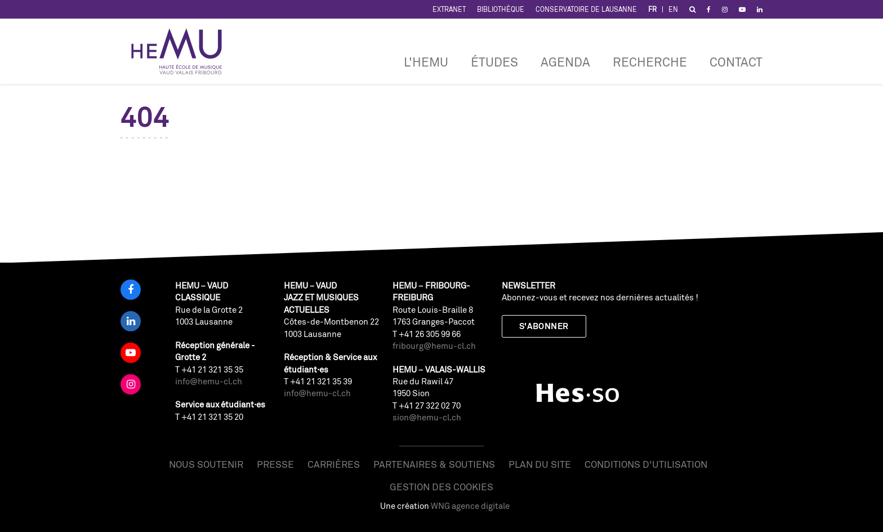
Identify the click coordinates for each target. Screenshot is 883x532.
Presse (275, 464)
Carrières (333, 464)
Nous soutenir (206, 464)
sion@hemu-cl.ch (427, 417)
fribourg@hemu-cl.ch (434, 345)
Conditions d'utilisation (646, 464)
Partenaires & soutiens (434, 464)
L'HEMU (426, 61)
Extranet (449, 9)
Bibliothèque (500, 9)
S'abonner (544, 326)
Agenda (565, 61)
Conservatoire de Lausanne (586, 9)
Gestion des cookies (441, 487)
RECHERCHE (650, 61)
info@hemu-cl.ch (208, 381)
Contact (736, 61)
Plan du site (540, 464)
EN (673, 9)
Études (494, 61)
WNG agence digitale (470, 505)
